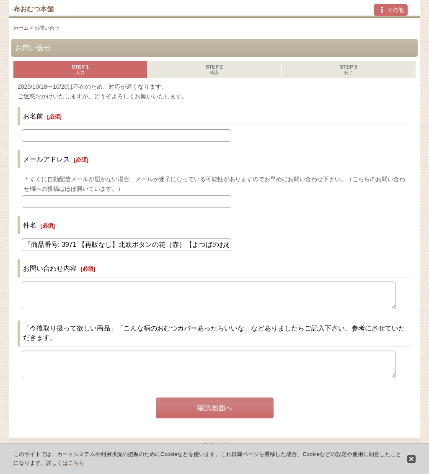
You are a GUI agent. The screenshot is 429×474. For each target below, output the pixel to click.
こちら (76, 463)
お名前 (33, 116)
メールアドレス (46, 159)
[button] (391, 10)
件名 (29, 225)
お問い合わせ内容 (50, 268)
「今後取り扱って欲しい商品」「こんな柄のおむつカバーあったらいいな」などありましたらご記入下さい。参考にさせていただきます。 (214, 332)
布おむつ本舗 (33, 9)
